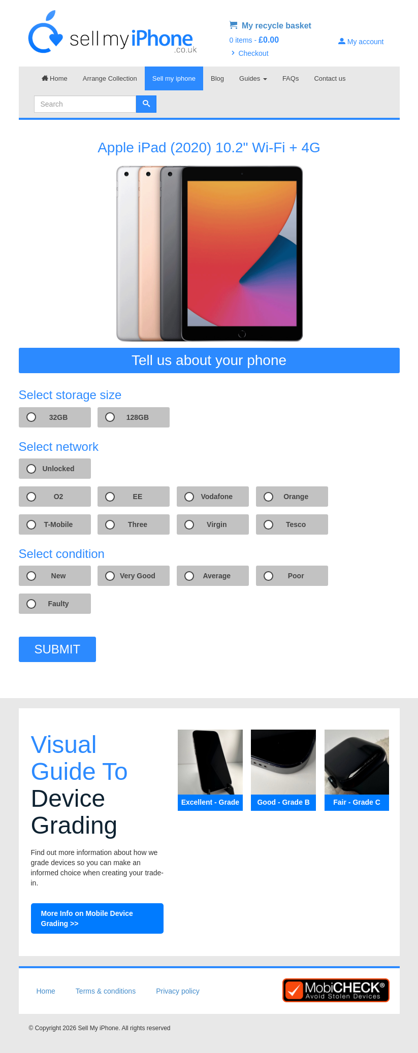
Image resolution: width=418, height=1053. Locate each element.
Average (217, 576)
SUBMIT (58, 649)
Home (55, 78)
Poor (296, 576)
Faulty (58, 604)
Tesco (296, 524)
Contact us (329, 78)
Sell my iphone (174, 78)
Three (137, 524)
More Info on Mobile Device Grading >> (87, 918)
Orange (295, 496)
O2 (58, 496)
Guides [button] (253, 78)
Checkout (249, 53)
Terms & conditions (106, 991)
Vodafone (217, 496)
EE (138, 496)
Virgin (217, 524)
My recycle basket (270, 25)
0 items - (254, 40)
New (58, 576)
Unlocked (58, 469)
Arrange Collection (110, 78)
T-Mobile (58, 524)
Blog (217, 78)
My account (360, 42)
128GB (137, 417)
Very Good (137, 576)
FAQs (290, 78)
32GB (58, 417)
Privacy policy (178, 991)
